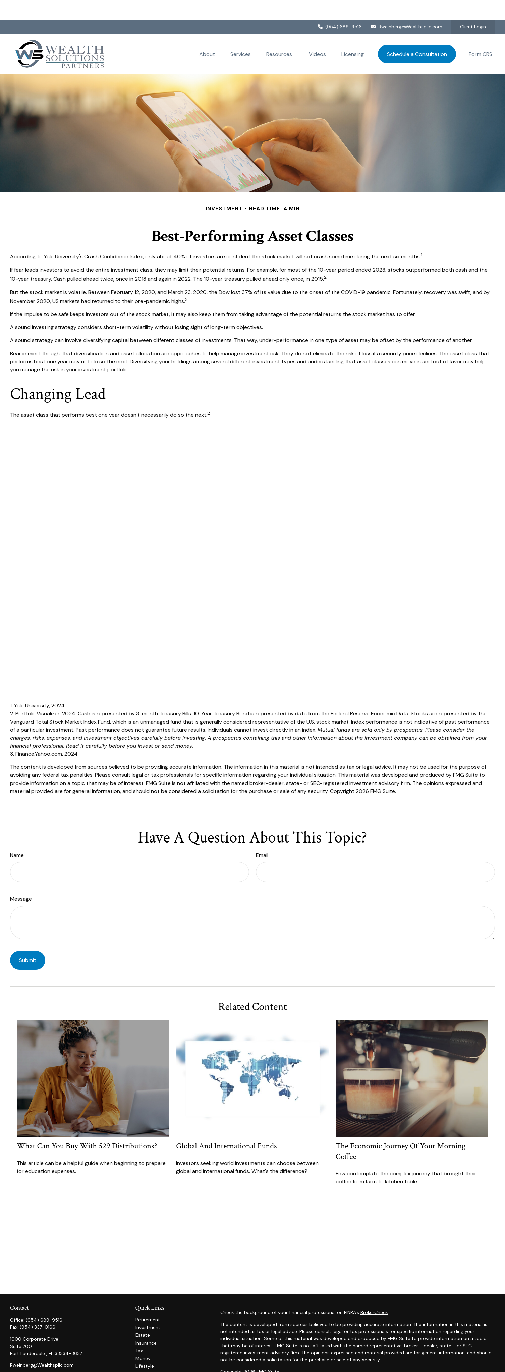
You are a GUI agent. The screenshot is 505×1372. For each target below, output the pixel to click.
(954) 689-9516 (339, 7)
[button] (207, 33)
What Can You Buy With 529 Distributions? (87, 1126)
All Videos (146, 1361)
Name (17, 834)
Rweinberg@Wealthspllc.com (406, 7)
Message (21, 878)
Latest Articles (151, 1354)
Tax (139, 1330)
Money (143, 1338)
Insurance (146, 1323)
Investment (147, 1307)
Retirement (147, 1300)
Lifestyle (144, 1346)
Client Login (473, 7)
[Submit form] (27, 940)
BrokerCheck (374, 1292)
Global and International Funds (226, 1126)
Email (262, 834)
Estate (142, 1315)
